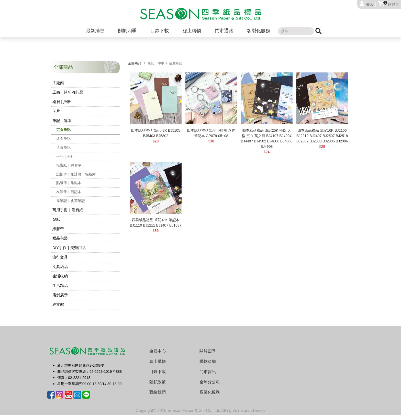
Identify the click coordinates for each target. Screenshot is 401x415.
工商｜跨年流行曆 (67, 92)
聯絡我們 (157, 392)
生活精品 (60, 285)
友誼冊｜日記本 (68, 192)
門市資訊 (207, 371)
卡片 (56, 111)
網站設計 (260, 411)
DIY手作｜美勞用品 (69, 247)
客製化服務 (258, 30)
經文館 (58, 304)
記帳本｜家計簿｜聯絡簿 (76, 174)
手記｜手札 (65, 156)
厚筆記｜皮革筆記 (70, 201)
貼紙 (56, 219)
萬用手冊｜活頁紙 (67, 210)
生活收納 (60, 276)
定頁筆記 (63, 130)
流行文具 (60, 257)
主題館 (58, 83)
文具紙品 (60, 266)
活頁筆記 (63, 147)
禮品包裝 (60, 238)
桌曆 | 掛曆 (61, 101)
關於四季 (127, 30)
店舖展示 (60, 295)
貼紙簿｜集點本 (68, 183)
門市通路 (224, 30)
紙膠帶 (58, 229)
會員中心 (157, 351)
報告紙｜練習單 (68, 165)
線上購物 (192, 30)
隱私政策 (157, 382)
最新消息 (95, 30)
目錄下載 (159, 30)
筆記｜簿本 (62, 120)
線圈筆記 (63, 139)
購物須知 (207, 361)
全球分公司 (209, 382)
